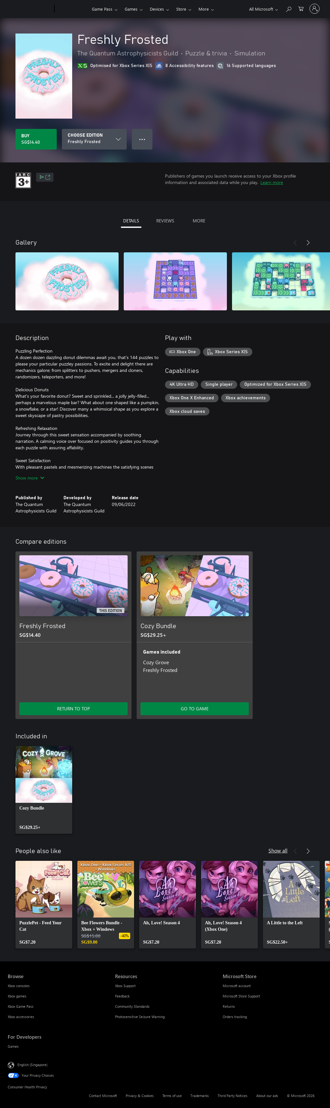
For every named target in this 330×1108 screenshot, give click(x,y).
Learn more (271, 182)
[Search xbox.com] (288, 8)
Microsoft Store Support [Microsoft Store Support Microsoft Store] (241, 996)
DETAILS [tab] (131, 221)
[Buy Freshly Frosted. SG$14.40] (36, 139)
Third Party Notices (233, 1095)
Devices (157, 9)
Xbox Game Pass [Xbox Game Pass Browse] (21, 1006)
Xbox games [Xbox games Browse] (17, 996)
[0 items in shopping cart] (301, 8)
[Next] (308, 242)
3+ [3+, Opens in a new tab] (44, 177)
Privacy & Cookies (140, 1095)
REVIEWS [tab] (165, 221)
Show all (277, 850)
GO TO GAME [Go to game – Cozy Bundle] (195, 708)
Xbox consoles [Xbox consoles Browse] (19, 986)
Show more (29, 478)
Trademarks (199, 1095)
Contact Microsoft (103, 1095)
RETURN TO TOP (73, 708)
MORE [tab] (199, 221)
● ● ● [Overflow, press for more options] (142, 139)
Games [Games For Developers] (13, 1046)
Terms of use (172, 1095)
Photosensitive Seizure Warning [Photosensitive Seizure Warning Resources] (140, 1017)
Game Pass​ (102, 9)
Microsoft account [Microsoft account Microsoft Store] (237, 986)
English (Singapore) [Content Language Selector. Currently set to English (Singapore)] (32, 1065)
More (204, 9)
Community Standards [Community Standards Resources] (132, 1006)
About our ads (267, 1095)
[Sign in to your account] (314, 8)
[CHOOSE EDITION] (94, 139)
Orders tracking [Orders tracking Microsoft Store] (235, 1017)
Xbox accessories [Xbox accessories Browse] (21, 1017)
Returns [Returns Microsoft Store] (229, 1006)
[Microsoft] (30, 9)
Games (131, 9)
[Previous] (295, 242)
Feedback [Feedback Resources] (122, 996)
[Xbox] (72, 9)
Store (181, 9)
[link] (43, 790)
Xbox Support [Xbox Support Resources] (125, 986)
